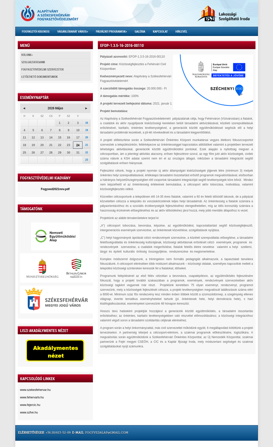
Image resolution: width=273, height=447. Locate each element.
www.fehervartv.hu (32, 397)
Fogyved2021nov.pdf (55, 189)
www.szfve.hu (29, 412)
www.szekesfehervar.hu (35, 390)
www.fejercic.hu (30, 405)
